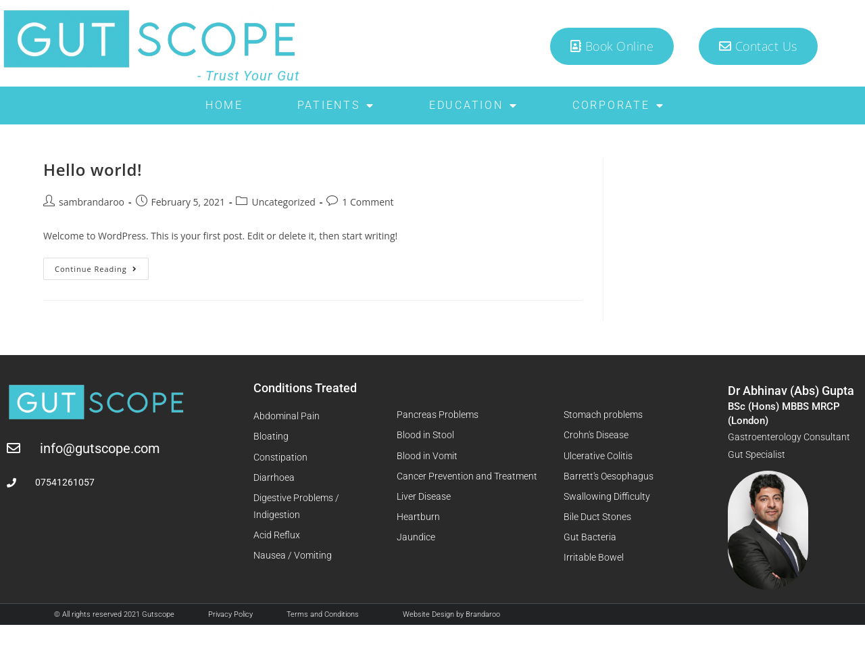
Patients (336, 105)
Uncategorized (283, 201)
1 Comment (367, 201)
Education (473, 105)
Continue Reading (102, 266)
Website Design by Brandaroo (451, 614)
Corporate (618, 105)
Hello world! (92, 169)
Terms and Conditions (323, 614)
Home (224, 105)
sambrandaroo (91, 201)
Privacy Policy (230, 614)
